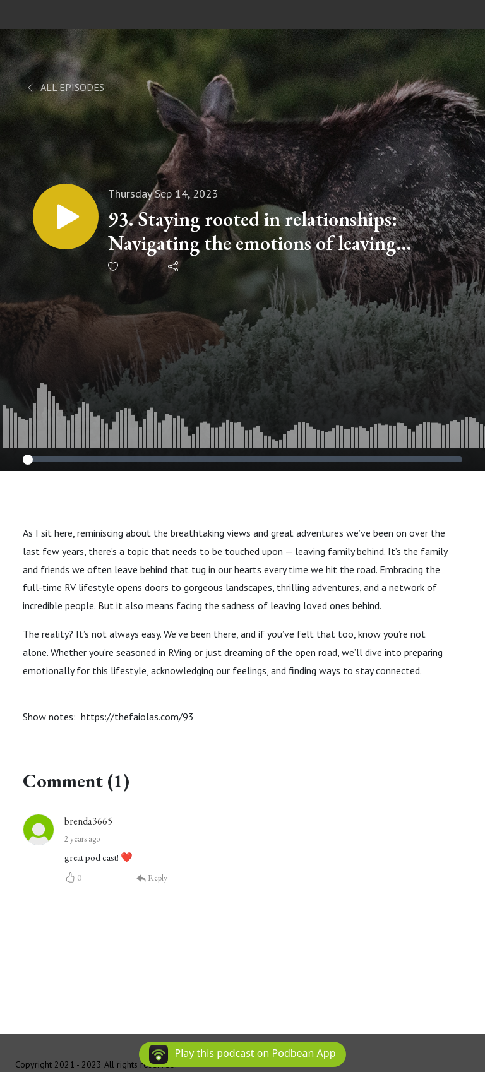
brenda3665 (88, 821)
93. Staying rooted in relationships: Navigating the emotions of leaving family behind (252, 231)
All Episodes (64, 87)
